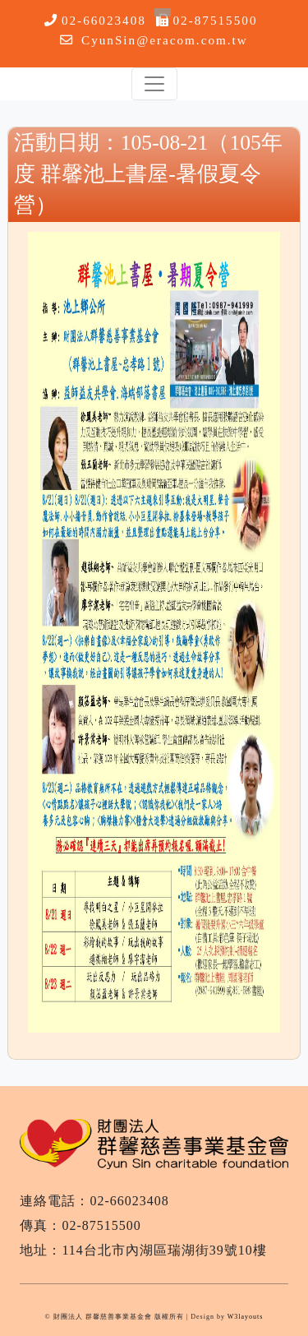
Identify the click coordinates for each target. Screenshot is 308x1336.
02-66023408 (104, 20)
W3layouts (246, 1316)
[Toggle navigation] (154, 83)
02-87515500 (215, 20)
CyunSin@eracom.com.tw (164, 40)
